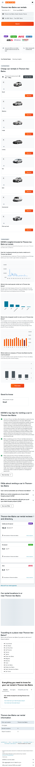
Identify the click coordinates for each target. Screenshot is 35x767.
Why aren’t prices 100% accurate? (18, 765)
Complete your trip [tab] (23, 689)
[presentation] (33, 516)
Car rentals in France (27, 742)
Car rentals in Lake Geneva (10, 743)
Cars (10, 742)
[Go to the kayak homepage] (10, 2)
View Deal (29, 95)
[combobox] (6, 10)
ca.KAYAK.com (4, 742)
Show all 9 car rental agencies (9, 585)
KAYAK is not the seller (18, 760)
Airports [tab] (5, 689)
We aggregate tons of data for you (18, 762)
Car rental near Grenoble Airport (12, 703)
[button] (2, 2)
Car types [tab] (12, 689)
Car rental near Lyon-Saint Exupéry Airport (14, 700)
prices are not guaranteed (7, 755)
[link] (17, 386)
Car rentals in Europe (17, 742)
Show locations (30, 535)
